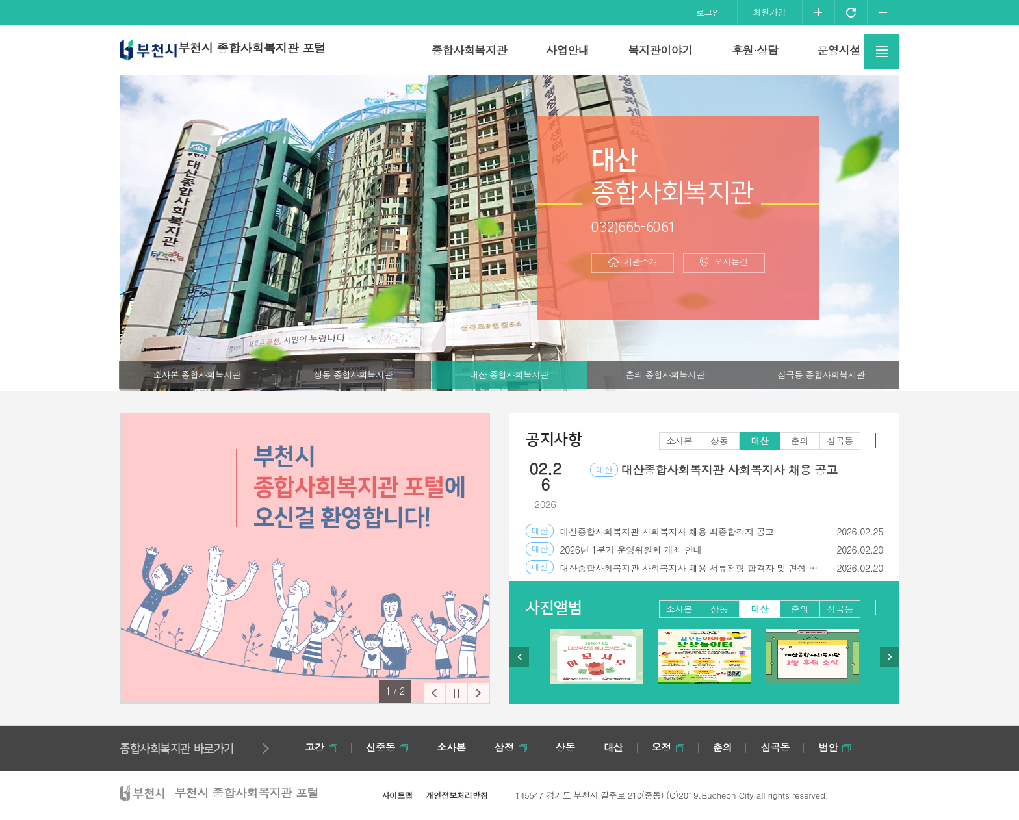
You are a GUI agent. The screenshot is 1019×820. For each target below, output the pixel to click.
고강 (315, 746)
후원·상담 (755, 50)
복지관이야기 (660, 50)
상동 (353, 375)
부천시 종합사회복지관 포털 (267, 49)
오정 (671, 746)
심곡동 (820, 375)
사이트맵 (396, 795)
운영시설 (838, 50)
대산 (509, 375)
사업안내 (567, 50)
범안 (842, 746)
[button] (424, 691)
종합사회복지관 (469, 50)
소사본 (196, 375)
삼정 (510, 746)
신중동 (383, 746)
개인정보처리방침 (454, 795)
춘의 (665, 375)
